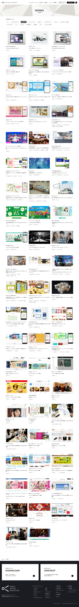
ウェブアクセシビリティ (38, 597)
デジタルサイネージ (59, 124)
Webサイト (7, 50)
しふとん (35, 595)
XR (16, 24)
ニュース (50, 2)
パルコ (41, 24)
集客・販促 (29, 24)
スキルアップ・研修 (48, 24)
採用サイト (38, 50)
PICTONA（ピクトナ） (59, 98)
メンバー (58, 596)
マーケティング (48, 591)
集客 (46, 590)
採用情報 (55, 2)
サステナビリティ (10, 24)
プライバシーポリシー (57, 603)
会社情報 (45, 2)
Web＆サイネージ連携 (55, 126)
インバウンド (22, 24)
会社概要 (70, 588)
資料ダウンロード (62, 2)
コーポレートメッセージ (73, 590)
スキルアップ (47, 597)
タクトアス (19, 274)
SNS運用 (35, 24)
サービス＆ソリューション (33, 2)
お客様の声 (59, 588)
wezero (35, 593)
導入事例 (41, 2)
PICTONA (36, 588)
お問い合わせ (70, 2)
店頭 (46, 588)
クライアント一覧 (60, 590)
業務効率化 (47, 593)
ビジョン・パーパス (72, 591)
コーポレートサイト (59, 249)
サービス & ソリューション (38, 586)
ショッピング (47, 595)
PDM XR (35, 590)
